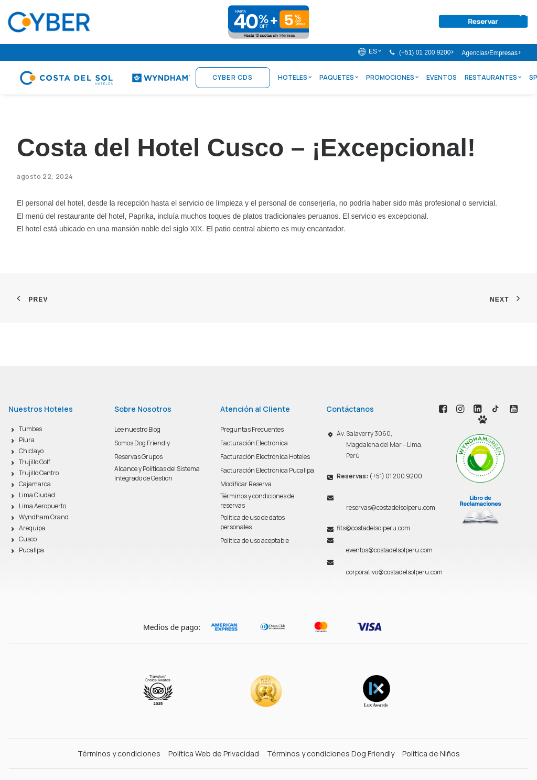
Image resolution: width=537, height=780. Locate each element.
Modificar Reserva (246, 483)
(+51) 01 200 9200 (426, 52)
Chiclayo (31, 450)
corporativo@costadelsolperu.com (394, 572)
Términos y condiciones (119, 753)
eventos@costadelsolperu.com (389, 550)
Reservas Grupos (138, 456)
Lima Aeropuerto (42, 505)
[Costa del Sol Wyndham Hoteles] (104, 78)
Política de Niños (431, 753)
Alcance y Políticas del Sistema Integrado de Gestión (157, 473)
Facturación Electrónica (254, 443)
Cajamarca (35, 483)
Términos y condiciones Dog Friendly (330, 753)
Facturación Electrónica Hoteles (265, 456)
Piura (27, 439)
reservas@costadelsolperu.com (390, 507)
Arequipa (32, 527)
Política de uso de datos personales (252, 522)
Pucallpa (31, 550)
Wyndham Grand (44, 516)
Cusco (28, 539)
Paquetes (338, 77)
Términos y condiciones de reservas (257, 500)
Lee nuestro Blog (137, 429)
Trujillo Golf (34, 461)
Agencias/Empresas (490, 53)
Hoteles (295, 77)
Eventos (441, 77)
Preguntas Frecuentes (252, 429)
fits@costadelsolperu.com (373, 527)
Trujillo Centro (39, 472)
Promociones (392, 77)
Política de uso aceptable (254, 540)
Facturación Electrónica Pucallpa (267, 470)
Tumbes (30, 428)
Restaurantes (493, 77)
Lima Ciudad (37, 494)
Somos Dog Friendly (142, 443)
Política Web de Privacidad (213, 753)
